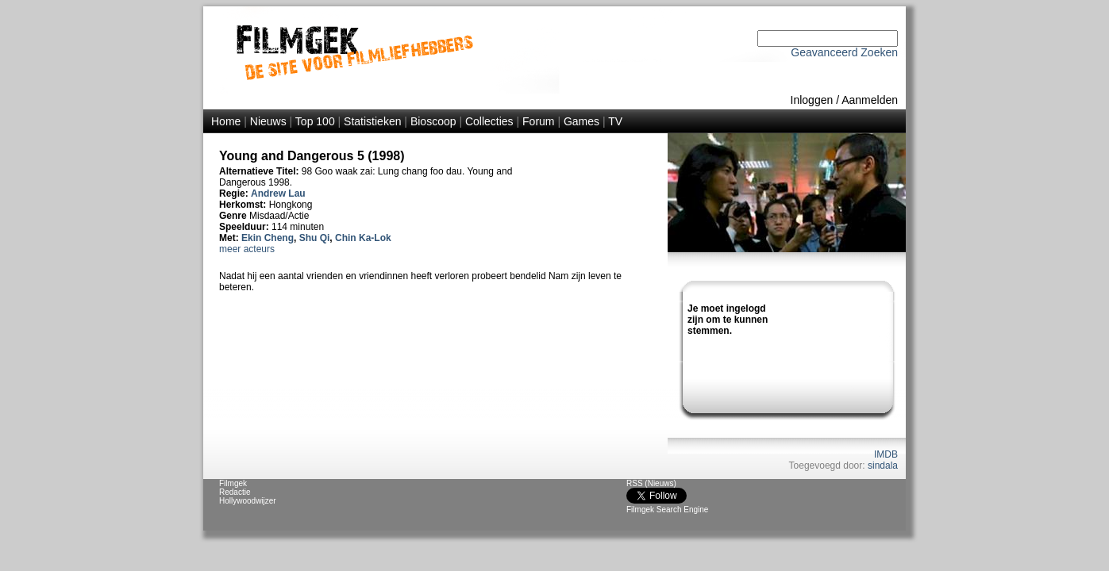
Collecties (489, 121)
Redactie (234, 492)
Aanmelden (869, 100)
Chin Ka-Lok (363, 237)
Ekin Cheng (267, 237)
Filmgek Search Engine (667, 509)
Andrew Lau (278, 193)
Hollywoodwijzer (247, 500)
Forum (538, 121)
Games (581, 121)
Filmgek (233, 483)
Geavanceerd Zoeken (844, 52)
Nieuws (268, 121)
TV (615, 121)
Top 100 (315, 121)
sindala (883, 465)
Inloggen (812, 100)
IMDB (886, 454)
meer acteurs (247, 249)
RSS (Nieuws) (651, 483)
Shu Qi (314, 237)
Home (226, 121)
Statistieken (372, 121)
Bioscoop (433, 121)
